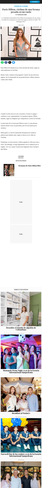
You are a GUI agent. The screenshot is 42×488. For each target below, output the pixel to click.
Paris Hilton (20, 158)
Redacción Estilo (22, 14)
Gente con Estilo (21, 460)
